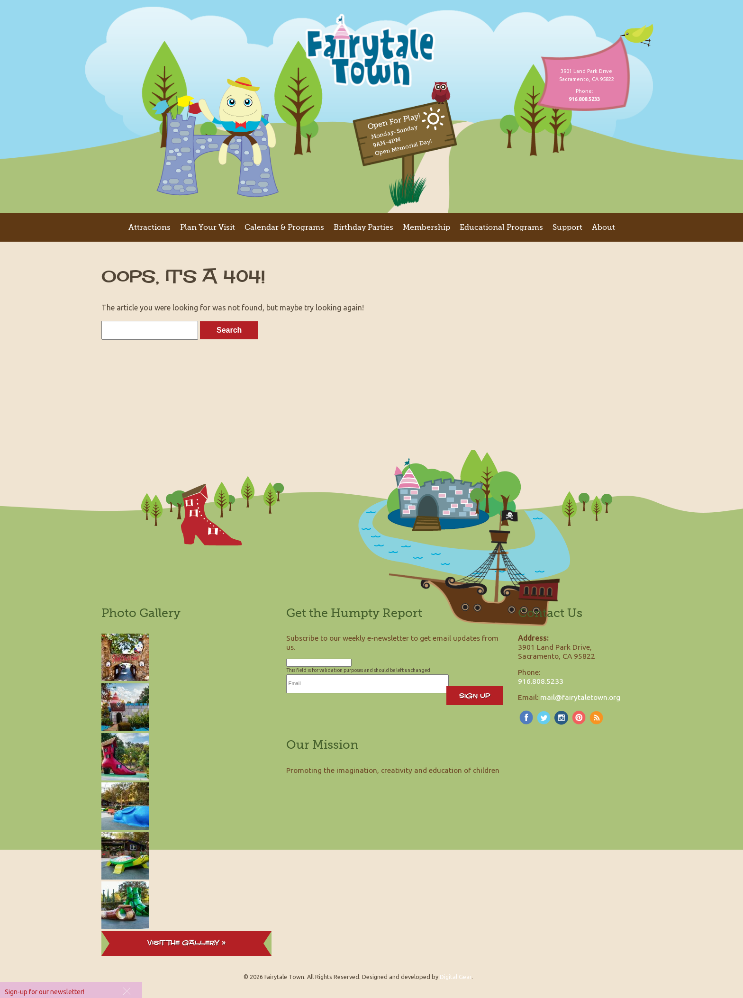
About (603, 227)
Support (567, 227)
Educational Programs (501, 227)
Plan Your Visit (207, 227)
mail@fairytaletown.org (580, 697)
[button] (125, 991)
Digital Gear (455, 976)
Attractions (149, 227)
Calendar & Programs (284, 227)
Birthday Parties (363, 227)
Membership (426, 227)
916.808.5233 (540, 681)
